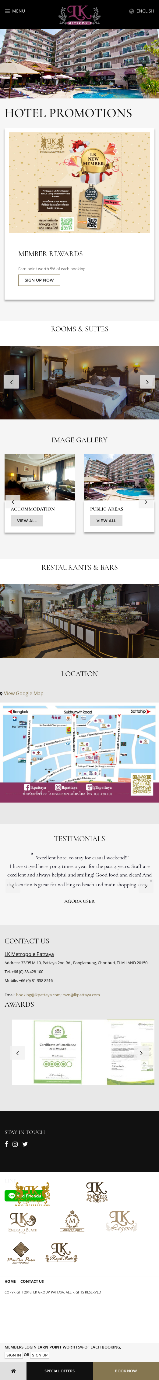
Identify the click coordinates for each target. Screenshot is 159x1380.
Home (10, 1281)
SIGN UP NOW (39, 280)
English (141, 11)
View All (27, 520)
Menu (15, 11)
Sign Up (40, 1355)
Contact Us (32, 1281)
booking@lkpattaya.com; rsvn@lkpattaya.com (58, 995)
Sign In (13, 1355)
